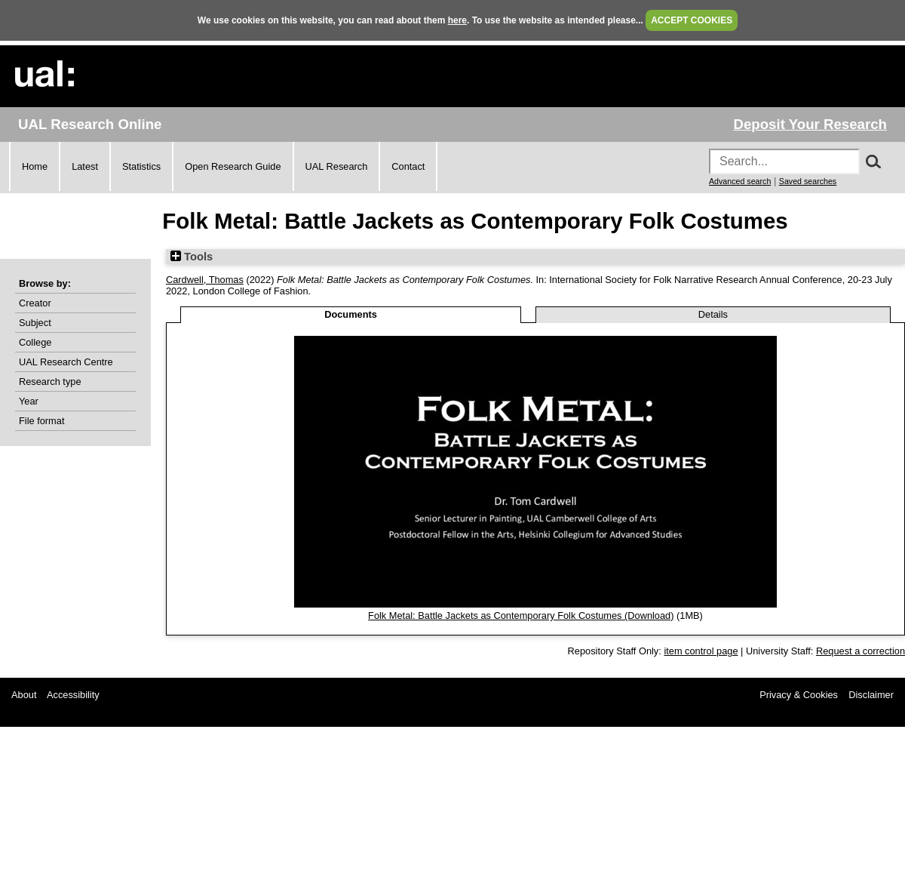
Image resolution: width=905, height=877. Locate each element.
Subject (35, 322)
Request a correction (860, 651)
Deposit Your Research (810, 124)
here (457, 20)
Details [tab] (713, 314)
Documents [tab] (350, 314)
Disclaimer (871, 694)
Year (28, 401)
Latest (85, 166)
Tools (191, 257)
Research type (50, 381)
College (35, 342)
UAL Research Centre (66, 362)
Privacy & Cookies (798, 694)
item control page (701, 651)
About (23, 694)
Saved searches (807, 181)
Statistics (141, 166)
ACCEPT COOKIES (691, 20)
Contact (408, 166)
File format (41, 420)
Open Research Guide (233, 166)
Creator (35, 303)
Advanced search (740, 181)
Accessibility (73, 694)
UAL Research (336, 166)
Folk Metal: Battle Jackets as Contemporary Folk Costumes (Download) (520, 615)
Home (35, 166)
